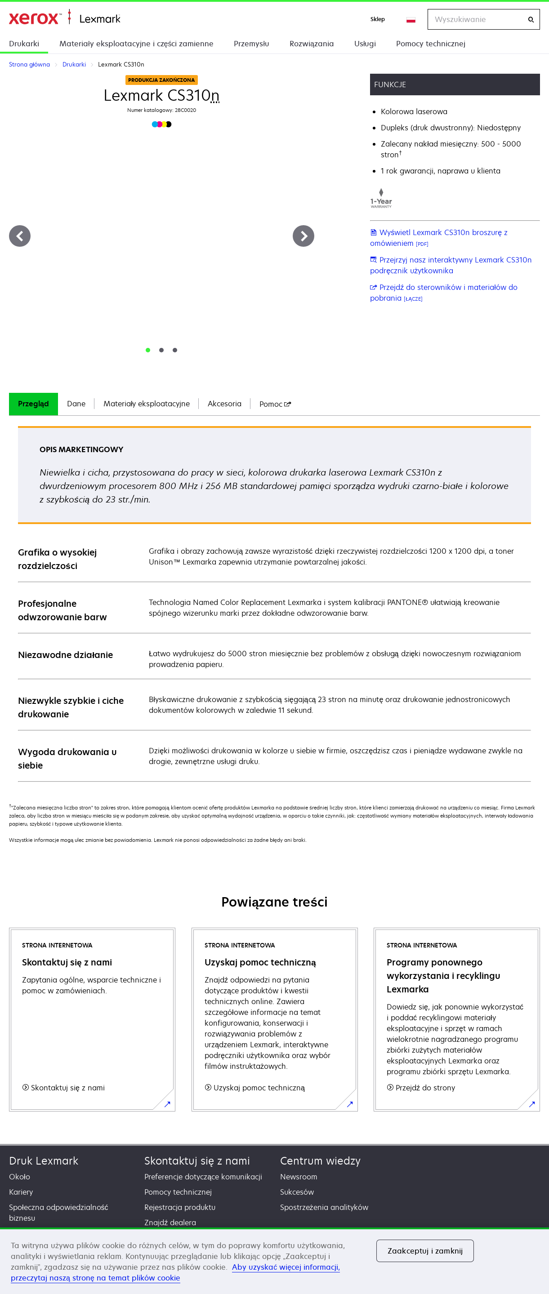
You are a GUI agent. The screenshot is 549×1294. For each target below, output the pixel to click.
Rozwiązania (312, 44)
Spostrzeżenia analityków (324, 1207)
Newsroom (298, 1177)
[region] (274, 1260)
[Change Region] (411, 19)
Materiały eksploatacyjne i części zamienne (136, 44)
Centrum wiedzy (320, 1161)
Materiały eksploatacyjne (146, 404)
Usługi (365, 44)
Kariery (21, 1192)
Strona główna (64, 17)
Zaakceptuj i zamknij (425, 1251)
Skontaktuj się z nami (197, 1161)
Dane (76, 404)
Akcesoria (224, 404)
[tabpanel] (274, 603)
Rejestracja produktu (179, 1207)
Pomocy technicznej (430, 44)
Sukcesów (297, 1192)
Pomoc (275, 404)
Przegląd (33, 404)
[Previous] (20, 236)
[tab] (148, 350)
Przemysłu (251, 44)
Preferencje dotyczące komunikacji (203, 1177)
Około (19, 1177)
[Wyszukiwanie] (531, 19)
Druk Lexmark (43, 1161)
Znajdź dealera (170, 1222)
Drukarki (24, 44)
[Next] (303, 236)
